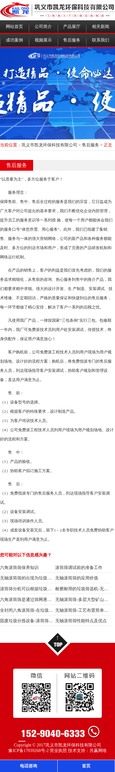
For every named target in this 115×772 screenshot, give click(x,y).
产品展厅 (71, 26)
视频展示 (43, 40)
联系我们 (100, 40)
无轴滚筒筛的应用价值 (76, 578)
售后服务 (71, 40)
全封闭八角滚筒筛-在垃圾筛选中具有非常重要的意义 (50, 610)
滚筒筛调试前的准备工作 (78, 567)
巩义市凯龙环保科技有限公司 (49, 145)
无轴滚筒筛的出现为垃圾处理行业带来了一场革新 (47, 578)
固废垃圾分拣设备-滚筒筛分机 (28, 621)
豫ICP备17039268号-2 (28, 750)
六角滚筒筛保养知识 (19, 567)
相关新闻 (100, 26)
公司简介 (43, 26)
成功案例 (14, 40)
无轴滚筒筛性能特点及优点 (81, 621)
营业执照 (58, 750)
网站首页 (14, 26)
